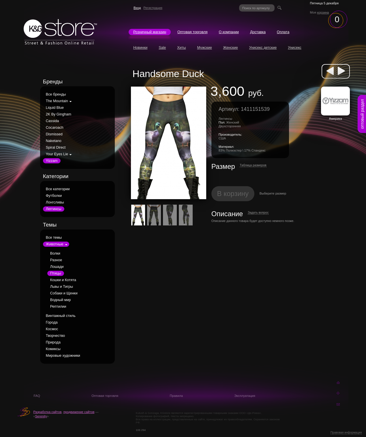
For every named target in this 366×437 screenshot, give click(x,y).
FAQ (36, 395)
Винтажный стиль (61, 316)
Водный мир (60, 300)
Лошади (57, 267)
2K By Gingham (58, 114)
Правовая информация (346, 432)
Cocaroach (54, 128)
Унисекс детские (263, 48)
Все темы (54, 238)
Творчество (55, 336)
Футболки (54, 196)
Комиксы (53, 349)
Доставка (258, 32)
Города (52, 322)
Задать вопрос (258, 212)
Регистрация (152, 8)
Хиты (181, 48)
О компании (229, 32)
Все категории (58, 189)
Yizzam (52, 161)
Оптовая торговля (192, 32)
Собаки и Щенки (64, 293)
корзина (323, 12)
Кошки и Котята (63, 280)
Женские (230, 48)
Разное (56, 260)
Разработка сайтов (47, 412)
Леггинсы (53, 209)
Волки (55, 253)
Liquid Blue (55, 108)
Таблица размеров (253, 165)
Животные (54, 244)
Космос (52, 329)
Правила (176, 395)
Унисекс (294, 48)
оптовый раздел (362, 114)
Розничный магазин (149, 32)
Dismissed (54, 134)
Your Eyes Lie (57, 154)
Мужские (204, 48)
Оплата (283, 32)
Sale (162, 48)
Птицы (55, 273)
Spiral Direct (56, 147)
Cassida (52, 121)
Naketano (53, 141)
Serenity (41, 416)
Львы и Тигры (61, 287)
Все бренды (56, 94)
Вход (137, 8)
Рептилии (58, 307)
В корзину (233, 193)
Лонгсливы (55, 202)
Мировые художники (63, 356)
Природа (53, 342)
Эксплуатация (244, 395)
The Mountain (57, 101)
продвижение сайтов (79, 412)
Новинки (140, 48)
